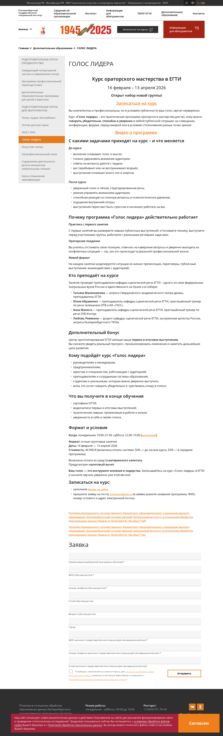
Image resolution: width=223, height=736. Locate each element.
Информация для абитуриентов (115, 13)
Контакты (199, 13)
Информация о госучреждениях (144, 2)
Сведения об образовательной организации (64, 13)
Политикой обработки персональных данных (75, 725)
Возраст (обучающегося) (82, 614)
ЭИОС (165, 2)
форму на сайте (98, 489)
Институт (90, 13)
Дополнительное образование (172, 13)
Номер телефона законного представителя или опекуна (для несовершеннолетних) (115, 653)
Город (72, 627)
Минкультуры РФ (35, 2)
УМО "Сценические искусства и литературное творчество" (96, 2)
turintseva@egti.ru (121, 494)
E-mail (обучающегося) (81, 601)
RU (198, 2)
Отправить (184, 673)
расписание (149, 435)
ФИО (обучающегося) (81, 575)
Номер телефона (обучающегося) (88, 588)
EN (203, 2)
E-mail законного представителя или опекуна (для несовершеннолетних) (108, 666)
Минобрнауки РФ (55, 2)
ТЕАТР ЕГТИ (144, 13)
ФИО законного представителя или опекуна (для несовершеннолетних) (108, 640)
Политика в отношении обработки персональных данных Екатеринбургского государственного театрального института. (45, 709)
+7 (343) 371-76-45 (155, 709)
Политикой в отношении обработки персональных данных (97, 679)
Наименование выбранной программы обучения (97, 562)
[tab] (42, 61)
